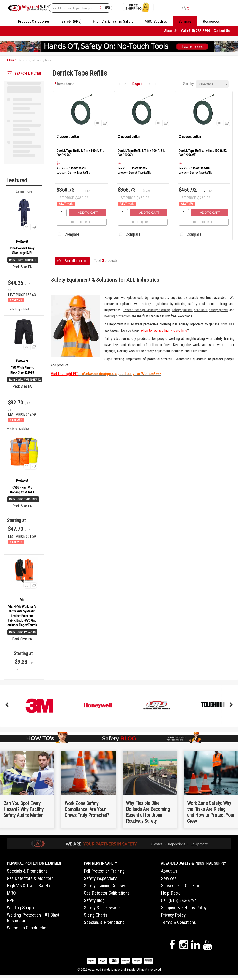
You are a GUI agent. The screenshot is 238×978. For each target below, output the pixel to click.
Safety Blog (94, 900)
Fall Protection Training (104, 871)
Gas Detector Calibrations (106, 893)
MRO (11, 893)
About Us (170, 31)
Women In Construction (27, 928)
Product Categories (34, 21)
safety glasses (182, 310)
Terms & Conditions (178, 922)
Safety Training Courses (105, 885)
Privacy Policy (173, 915)
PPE (10, 900)
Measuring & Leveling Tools (35, 60)
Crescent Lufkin (68, 136)
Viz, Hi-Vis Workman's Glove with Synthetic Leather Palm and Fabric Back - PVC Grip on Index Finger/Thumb (22, 616)
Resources (211, 21)
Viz (22, 600)
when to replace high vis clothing (163, 330)
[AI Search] (107, 8)
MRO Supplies (156, 21)
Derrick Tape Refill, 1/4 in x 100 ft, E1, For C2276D (80, 153)
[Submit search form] (99, 8)
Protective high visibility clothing (146, 310)
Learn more (24, 191)
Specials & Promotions (27, 871)
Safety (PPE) (71, 21)
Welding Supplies (22, 907)
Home (11, 60)
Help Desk (170, 893)
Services (184, 21)
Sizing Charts (95, 915)
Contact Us (222, 31)
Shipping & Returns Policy (184, 907)
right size (227, 324)
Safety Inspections (100, 878)
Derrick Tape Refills (79, 172)
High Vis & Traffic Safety (113, 21)
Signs (108, 359)
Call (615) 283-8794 (195, 31)
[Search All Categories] (80, 8)
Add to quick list (18, 309)
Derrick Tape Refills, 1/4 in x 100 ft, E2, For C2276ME (203, 153)
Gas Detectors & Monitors (30, 878)
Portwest (22, 241)
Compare (67, 234)
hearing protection (117, 316)
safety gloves (218, 310)
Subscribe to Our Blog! (181, 885)
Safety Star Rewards (102, 907)
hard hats (200, 310)
